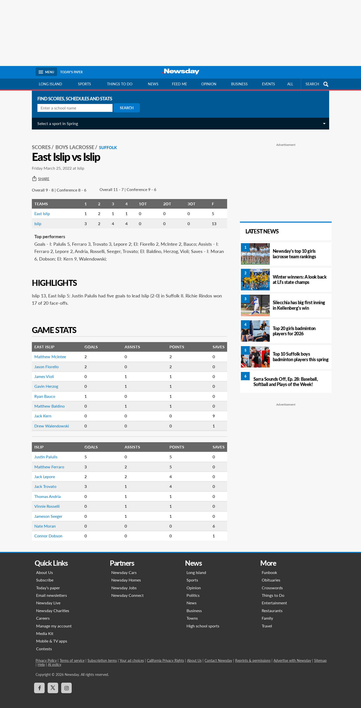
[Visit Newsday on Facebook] (39, 684)
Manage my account (54, 621)
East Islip (40, 209)
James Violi (42, 372)
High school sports (203, 621)
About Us (44, 568)
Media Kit (44, 629)
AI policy (54, 661)
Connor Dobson (47, 532)
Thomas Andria (46, 492)
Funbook (269, 568)
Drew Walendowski (50, 421)
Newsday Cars (124, 568)
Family (267, 614)
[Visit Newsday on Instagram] (66, 684)
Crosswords (272, 583)
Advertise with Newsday (292, 657)
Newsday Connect (127, 591)
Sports (84, 84)
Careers (43, 614)
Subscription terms (102, 657)
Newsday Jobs (124, 583)
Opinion (208, 84)
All (290, 84)
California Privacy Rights (165, 657)
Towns (192, 614)
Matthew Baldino (48, 402)
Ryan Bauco (43, 392)
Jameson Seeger (47, 512)
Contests (44, 644)
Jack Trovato (44, 482)
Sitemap (320, 657)
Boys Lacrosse (73, 143)
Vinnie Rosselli (45, 502)
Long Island (50, 84)
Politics (193, 591)
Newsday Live (48, 599)
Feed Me (179, 84)
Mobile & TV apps (51, 637)
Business (239, 84)
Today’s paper (48, 583)
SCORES (39, 143)
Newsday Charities (52, 606)
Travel (267, 621)
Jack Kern (41, 412)
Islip (36, 219)
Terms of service (72, 657)
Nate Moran (43, 522)
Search (125, 108)
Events (268, 84)
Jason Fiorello (45, 362)
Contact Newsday (218, 657)
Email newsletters (51, 591)
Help (41, 661)
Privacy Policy (46, 657)
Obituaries (271, 576)
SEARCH (318, 84)
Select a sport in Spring (56, 123)
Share (39, 175)
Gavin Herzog (44, 382)
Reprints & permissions (252, 657)
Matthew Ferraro (47, 462)
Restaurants (272, 606)
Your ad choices (132, 657)
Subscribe (44, 576)
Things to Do (273, 591)
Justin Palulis (44, 452)
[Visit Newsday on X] (53, 684)
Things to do (119, 84)
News (153, 84)
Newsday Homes (126, 576)
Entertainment (274, 599)
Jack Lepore (43, 472)
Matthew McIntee (48, 352)
